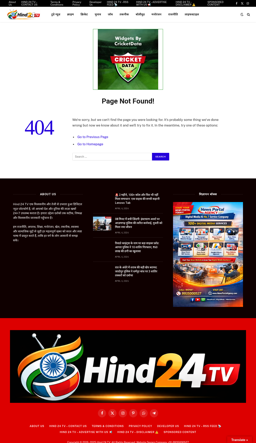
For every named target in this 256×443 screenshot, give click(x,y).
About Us (37, 426)
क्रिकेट (84, 14)
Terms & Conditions (108, 426)
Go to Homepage (90, 144)
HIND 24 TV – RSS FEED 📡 (202, 426)
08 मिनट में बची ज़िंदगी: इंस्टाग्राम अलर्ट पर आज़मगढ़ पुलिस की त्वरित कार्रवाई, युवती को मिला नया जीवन (138, 223)
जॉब (110, 14)
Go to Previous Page (92, 137)
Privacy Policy (140, 426)
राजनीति (173, 14)
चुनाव (98, 14)
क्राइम (70, 14)
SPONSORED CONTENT (180, 432)
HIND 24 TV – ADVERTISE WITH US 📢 (86, 432)
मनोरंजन (156, 14)
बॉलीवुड (140, 14)
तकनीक (124, 14)
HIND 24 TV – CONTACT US (68, 426)
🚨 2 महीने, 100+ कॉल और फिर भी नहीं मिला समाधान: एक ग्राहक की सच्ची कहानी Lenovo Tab (137, 198)
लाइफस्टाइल (192, 14)
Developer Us (168, 426)
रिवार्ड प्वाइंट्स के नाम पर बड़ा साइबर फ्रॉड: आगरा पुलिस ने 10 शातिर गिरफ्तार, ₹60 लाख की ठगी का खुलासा (137, 247)
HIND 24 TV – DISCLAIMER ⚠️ (138, 432)
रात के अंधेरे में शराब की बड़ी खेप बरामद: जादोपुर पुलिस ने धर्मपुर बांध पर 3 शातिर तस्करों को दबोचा (136, 271)
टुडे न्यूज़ (55, 14)
